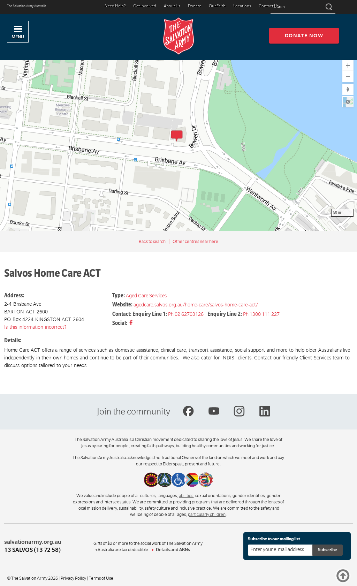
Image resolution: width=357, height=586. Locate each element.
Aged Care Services (146, 295)
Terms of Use (101, 578)
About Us (172, 6)
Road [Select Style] (348, 101)
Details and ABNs (173, 549)
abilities (186, 495)
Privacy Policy (73, 578)
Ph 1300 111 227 (261, 314)
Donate (194, 6)
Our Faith (217, 6)
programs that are (208, 502)
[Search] (328, 7)
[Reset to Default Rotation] (348, 89)
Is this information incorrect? (35, 327)
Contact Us (269, 6)
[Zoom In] (348, 65)
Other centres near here (195, 241)
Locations (242, 6)
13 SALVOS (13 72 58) (32, 550)
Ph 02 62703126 (186, 314)
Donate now (304, 35)
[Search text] (303, 7)
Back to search (152, 241)
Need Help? (115, 6)
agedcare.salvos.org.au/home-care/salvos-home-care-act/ (196, 304)
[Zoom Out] (348, 76)
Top (343, 576)
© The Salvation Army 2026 (32, 578)
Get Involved (144, 6)
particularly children (207, 514)
